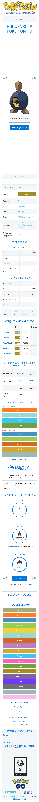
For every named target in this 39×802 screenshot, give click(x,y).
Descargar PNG (19, 127)
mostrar (26, 118)
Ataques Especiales (19, 712)
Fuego (19, 410)
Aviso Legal (7, 742)
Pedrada (7, 353)
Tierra (19, 449)
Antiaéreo (8, 337)
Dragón (19, 682)
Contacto (6, 735)
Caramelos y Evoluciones (19, 725)
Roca (27, 194)
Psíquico (19, 661)
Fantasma (19, 676)
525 (34, 77)
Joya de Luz (7, 348)
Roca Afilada (8, 343)
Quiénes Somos (8, 738)
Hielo (19, 415)
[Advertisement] (19, 54)
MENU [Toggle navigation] (19, 19)
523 (4, 77)
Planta (19, 439)
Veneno (19, 646)
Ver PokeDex (19, 578)
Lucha (19, 444)
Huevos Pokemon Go (19, 721)
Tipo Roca (13, 483)
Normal (17, 332)
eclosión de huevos (20, 478)
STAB (5, 396)
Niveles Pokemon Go (19, 717)
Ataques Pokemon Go (19, 702)
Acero (19, 454)
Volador (19, 420)
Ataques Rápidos (19, 707)
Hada (20, 697)
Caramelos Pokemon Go (15, 546)
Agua (19, 434)
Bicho (19, 425)
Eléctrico (19, 630)
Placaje (8, 332)
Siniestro (19, 687)
